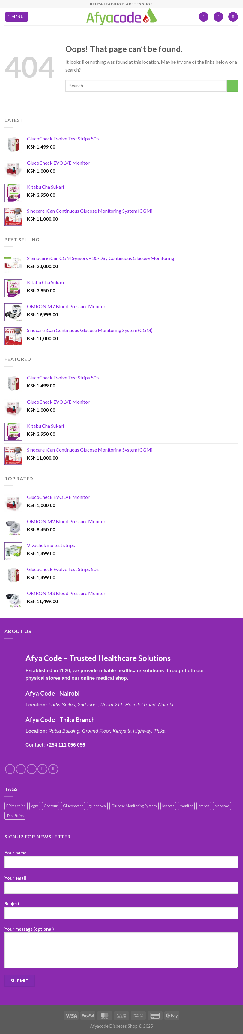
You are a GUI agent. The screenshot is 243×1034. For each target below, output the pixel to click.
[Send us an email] (42, 769)
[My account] (218, 17)
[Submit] (232, 85)
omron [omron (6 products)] (203, 805)
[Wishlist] (203, 17)
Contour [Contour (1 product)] (51, 805)
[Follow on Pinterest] (53, 769)
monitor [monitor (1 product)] (186, 805)
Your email (121, 887)
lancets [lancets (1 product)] (168, 805)
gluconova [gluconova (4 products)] (97, 805)
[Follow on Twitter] (32, 769)
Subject (121, 912)
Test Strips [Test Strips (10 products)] (15, 815)
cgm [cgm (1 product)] (34, 805)
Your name (121, 861)
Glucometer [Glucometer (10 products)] (73, 805)
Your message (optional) (121, 949)
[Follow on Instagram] (21, 769)
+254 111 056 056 (65, 744)
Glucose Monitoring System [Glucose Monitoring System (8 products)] (134, 805)
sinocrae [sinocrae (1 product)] (222, 805)
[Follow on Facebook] (10, 769)
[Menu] (16, 17)
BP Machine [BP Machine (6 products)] (16, 805)
